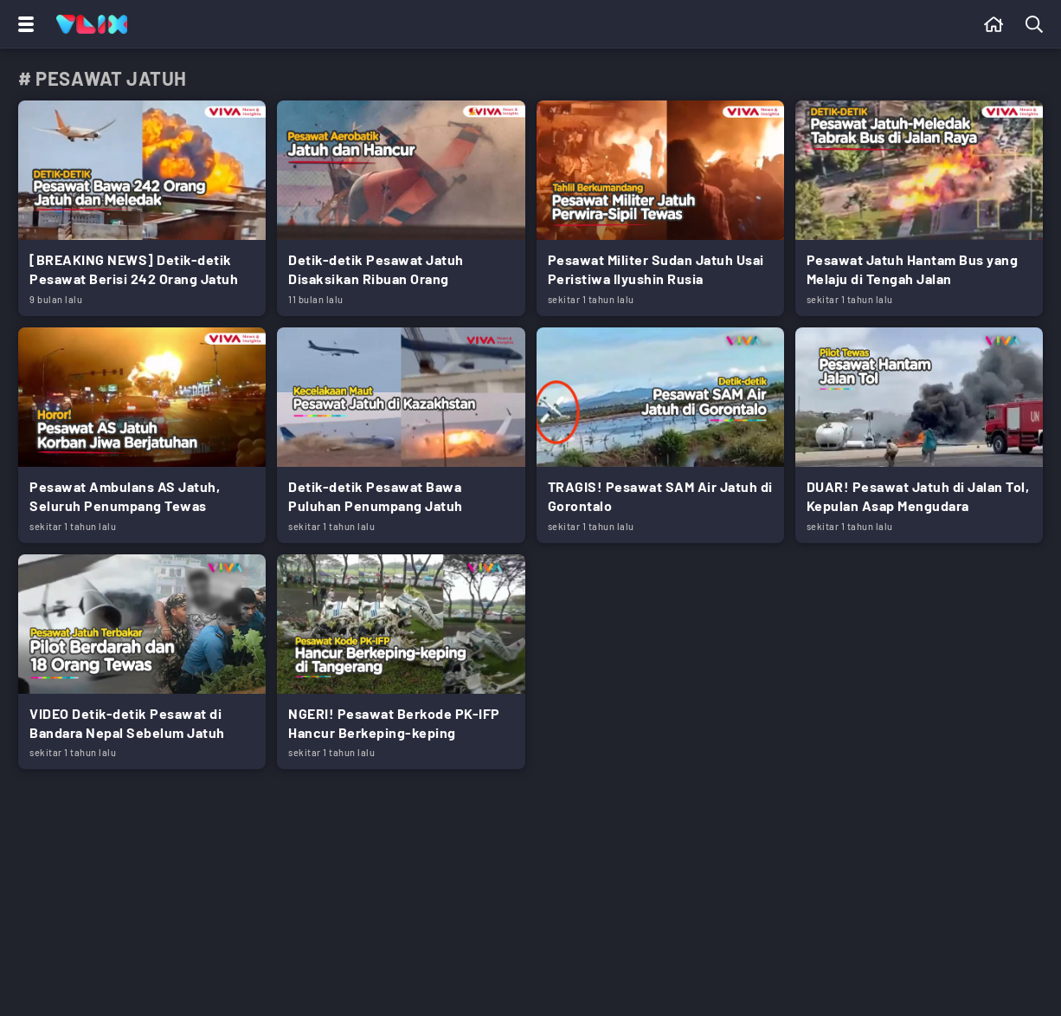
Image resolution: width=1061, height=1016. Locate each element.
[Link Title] (142, 208)
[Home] (91, 24)
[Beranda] (994, 24)
